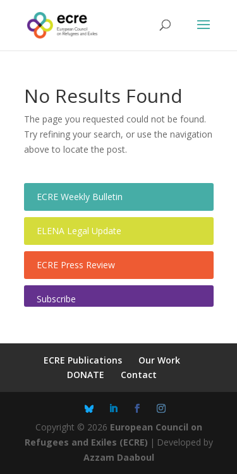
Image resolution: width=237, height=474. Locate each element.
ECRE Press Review (76, 265)
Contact (139, 375)
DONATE (85, 375)
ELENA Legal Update (79, 231)
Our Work (159, 360)
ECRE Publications (83, 360)
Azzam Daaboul (118, 457)
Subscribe (56, 299)
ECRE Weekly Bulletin (80, 197)
